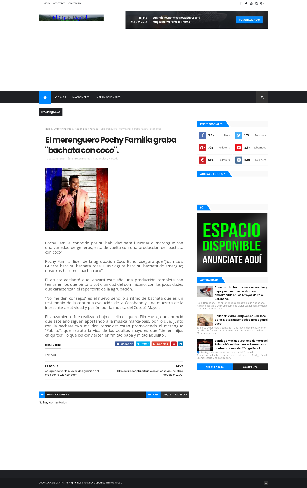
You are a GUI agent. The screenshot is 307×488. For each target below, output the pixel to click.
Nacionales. (81, 128)
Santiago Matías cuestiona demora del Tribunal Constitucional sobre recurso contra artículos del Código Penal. (241, 344)
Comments (250, 367)
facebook (181, 394)
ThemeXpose (114, 482)
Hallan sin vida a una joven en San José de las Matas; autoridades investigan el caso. (241, 320)
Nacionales (81, 97)
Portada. (94, 128)
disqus (167, 394)
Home (48, 128)
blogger (153, 394)
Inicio (46, 3)
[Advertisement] (153, 62)
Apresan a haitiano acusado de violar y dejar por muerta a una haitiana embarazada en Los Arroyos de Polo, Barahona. (241, 293)
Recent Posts (215, 367)
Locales (60, 97)
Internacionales (108, 97)
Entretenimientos (63, 128)
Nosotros (59, 3)
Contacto (75, 3)
